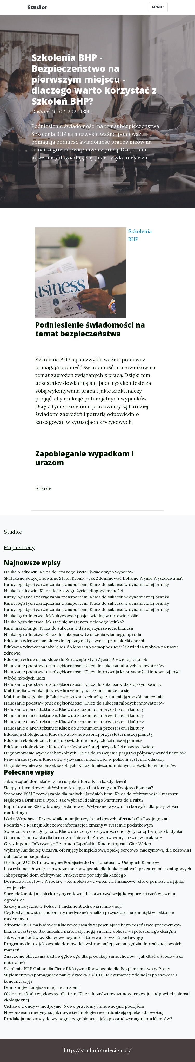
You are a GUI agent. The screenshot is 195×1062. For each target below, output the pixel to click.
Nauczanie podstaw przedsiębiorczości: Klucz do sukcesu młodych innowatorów (84, 665)
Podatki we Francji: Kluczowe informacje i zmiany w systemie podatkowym (78, 825)
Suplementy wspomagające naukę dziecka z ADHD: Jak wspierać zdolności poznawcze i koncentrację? (90, 978)
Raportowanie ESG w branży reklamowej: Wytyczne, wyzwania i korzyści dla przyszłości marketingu (91, 809)
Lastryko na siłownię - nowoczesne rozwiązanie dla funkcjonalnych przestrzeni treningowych (97, 868)
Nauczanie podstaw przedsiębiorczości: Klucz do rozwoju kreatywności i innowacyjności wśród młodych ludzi (92, 675)
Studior (37, 7)
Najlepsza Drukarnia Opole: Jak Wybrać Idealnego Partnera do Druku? (74, 800)
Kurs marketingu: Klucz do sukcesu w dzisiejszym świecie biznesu (68, 628)
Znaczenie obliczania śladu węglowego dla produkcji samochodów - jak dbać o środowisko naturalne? (93, 959)
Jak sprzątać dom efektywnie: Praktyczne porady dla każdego (65, 875)
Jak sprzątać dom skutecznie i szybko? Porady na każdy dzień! (65, 781)
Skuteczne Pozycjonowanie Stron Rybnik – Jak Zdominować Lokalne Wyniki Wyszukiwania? (93, 578)
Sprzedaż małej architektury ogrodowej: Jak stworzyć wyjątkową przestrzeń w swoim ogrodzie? (89, 897)
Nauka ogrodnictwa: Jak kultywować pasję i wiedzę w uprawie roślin (71, 615)
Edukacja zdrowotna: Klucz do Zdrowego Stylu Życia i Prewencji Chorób (75, 659)
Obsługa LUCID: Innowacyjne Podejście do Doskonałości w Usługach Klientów (81, 862)
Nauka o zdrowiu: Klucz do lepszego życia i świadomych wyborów (68, 571)
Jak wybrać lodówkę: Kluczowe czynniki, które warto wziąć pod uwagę (73, 937)
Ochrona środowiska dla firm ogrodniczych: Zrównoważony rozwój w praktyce (83, 837)
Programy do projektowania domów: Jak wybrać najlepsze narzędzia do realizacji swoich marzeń (92, 946)
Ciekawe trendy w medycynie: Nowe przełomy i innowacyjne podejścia (74, 1006)
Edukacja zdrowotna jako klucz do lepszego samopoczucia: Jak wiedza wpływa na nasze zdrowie (91, 650)
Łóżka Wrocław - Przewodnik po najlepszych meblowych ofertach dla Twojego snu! (87, 818)
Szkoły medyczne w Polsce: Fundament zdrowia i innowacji (63, 906)
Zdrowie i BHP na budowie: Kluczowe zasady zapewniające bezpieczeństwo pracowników (92, 924)
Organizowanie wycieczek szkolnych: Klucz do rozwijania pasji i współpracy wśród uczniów (95, 753)
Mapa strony (19, 547)
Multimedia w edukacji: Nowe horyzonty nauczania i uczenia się (67, 690)
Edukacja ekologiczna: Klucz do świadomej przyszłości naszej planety (73, 740)
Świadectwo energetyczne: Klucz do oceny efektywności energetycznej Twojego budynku (93, 831)
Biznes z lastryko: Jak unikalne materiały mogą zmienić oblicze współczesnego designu (90, 931)
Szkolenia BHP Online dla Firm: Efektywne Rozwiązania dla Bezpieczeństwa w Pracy (87, 968)
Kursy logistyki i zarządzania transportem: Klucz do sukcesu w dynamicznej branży (86, 584)
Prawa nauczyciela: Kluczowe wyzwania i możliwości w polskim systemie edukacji (84, 759)
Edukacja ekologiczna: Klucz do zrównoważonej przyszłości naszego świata (79, 746)
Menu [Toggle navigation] (158, 7)
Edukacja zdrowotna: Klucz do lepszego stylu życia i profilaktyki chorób (74, 640)
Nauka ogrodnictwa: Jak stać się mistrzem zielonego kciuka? (64, 621)
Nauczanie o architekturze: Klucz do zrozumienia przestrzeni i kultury (74, 709)
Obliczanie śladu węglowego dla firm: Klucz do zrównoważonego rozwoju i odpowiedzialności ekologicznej (97, 996)
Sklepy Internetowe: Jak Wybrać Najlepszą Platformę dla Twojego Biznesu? (78, 787)
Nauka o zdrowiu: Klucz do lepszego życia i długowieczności (63, 590)
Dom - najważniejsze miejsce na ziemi (42, 987)
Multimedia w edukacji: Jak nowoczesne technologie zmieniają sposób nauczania (84, 696)
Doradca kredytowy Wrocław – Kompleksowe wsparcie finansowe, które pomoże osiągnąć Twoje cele (94, 884)
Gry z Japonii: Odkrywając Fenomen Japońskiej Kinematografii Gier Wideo (77, 843)
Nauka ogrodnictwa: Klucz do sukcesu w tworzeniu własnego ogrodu (72, 634)
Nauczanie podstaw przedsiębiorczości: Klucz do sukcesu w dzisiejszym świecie (83, 684)
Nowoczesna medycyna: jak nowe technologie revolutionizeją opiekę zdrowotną (83, 1012)
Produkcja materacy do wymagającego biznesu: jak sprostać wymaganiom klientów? (88, 1018)
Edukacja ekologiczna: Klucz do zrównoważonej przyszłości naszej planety (78, 734)
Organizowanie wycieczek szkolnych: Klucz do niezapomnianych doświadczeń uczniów (90, 765)
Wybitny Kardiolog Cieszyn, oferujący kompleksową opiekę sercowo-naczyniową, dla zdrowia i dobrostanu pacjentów (97, 853)
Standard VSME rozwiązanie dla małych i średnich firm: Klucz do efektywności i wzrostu (91, 793)
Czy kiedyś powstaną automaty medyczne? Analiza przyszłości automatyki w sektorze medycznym (89, 915)
